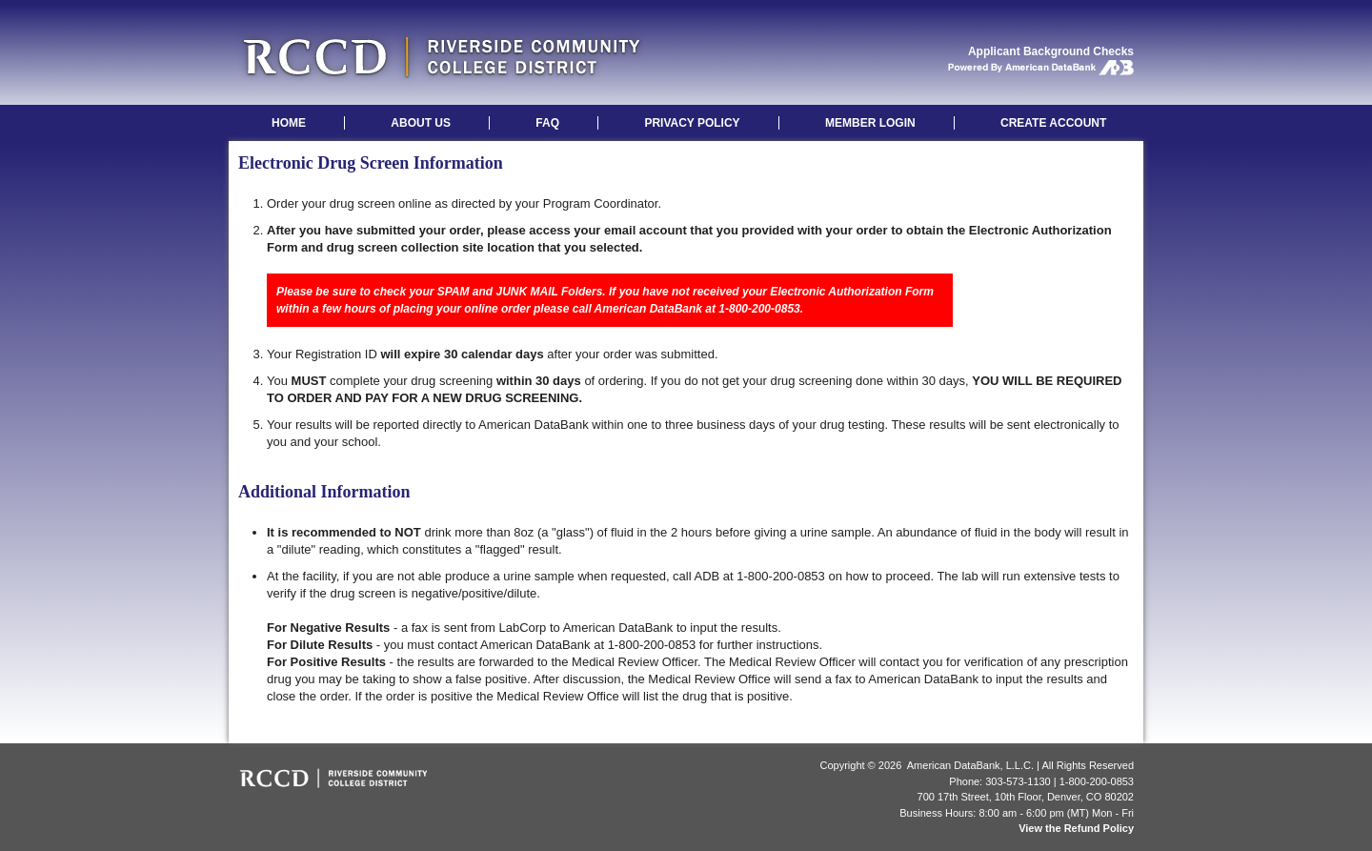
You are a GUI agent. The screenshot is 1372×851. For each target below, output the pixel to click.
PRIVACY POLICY (691, 123)
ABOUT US (421, 123)
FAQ (547, 123)
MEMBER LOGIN (870, 123)
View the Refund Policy (1076, 828)
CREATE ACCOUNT (1053, 123)
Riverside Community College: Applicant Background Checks (440, 57)
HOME (289, 123)
